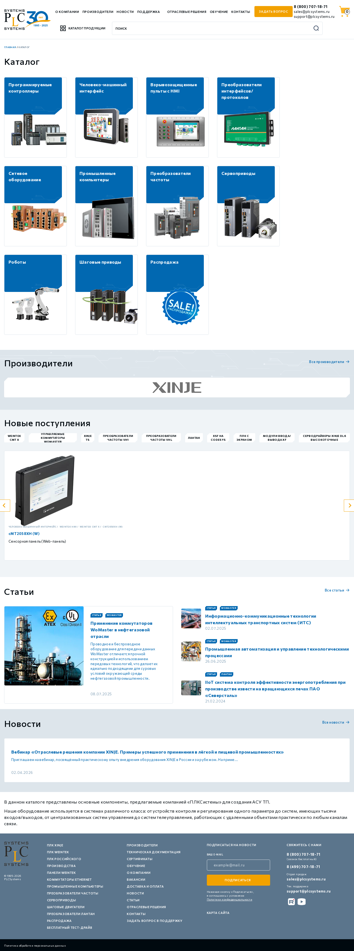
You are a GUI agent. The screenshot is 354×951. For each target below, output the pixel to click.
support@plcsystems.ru (314, 16)
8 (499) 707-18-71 (303, 866)
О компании (67, 11)
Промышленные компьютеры (75, 886)
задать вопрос (273, 11)
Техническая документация (154, 852)
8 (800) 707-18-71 (310, 6)
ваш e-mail (215, 854)
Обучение (219, 11)
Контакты (240, 11)
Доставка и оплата (145, 886)
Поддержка (148, 11)
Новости (125, 11)
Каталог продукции (82, 28)
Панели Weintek (61, 872)
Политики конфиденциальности (230, 899)
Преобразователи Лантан (71, 914)
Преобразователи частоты (72, 893)
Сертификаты (139, 859)
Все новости (336, 722)
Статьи (133, 900)
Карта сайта (218, 912)
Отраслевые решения (187, 11)
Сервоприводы (61, 900)
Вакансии (136, 879)
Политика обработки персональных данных (35, 945)
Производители (98, 11)
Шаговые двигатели (66, 907)
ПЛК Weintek (58, 852)
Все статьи (337, 590)
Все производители (329, 361)
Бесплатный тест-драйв (69, 927)
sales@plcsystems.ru (312, 11)
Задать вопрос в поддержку (155, 920)
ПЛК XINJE (55, 845)
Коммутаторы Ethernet (69, 879)
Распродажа (59, 920)
